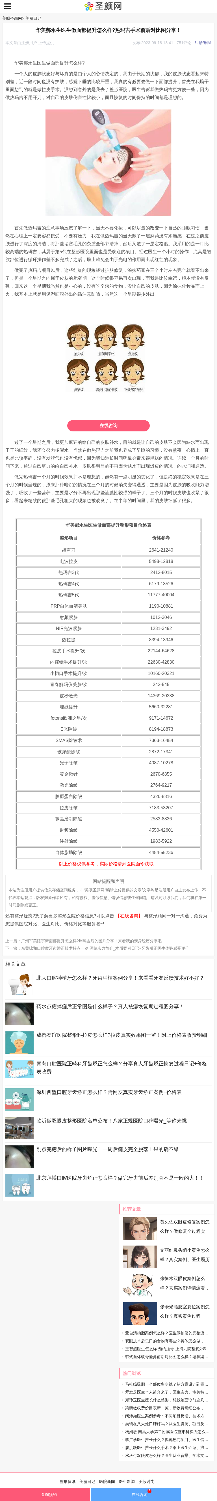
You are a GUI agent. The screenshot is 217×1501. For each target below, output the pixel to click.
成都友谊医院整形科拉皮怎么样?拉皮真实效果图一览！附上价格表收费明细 (121, 1035)
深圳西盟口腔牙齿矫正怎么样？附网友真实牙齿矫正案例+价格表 (109, 1092)
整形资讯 (67, 1481)
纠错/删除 (203, 42)
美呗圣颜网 (12, 18)
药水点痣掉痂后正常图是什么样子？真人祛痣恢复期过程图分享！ (110, 1006)
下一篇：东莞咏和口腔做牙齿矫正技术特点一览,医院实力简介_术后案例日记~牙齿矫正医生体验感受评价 (97, 948)
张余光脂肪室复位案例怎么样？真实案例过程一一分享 (185, 1316)
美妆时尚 (147, 1481)
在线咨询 (108, 425)
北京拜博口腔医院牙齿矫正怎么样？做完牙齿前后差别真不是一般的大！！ (120, 1178)
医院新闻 (107, 1481)
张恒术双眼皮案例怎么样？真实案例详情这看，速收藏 (185, 1288)
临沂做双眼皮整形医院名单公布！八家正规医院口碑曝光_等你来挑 (111, 1121)
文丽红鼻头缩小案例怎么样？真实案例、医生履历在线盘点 (185, 1259)
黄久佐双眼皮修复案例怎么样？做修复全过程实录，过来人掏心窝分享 (185, 1231)
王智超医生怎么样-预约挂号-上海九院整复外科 (166, 1349)
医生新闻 (127, 1481)
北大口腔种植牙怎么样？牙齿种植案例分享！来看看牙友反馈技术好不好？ (120, 978)
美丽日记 (33, 18)
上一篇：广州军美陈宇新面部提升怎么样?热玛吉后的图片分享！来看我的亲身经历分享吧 (83, 941)
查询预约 (45, 1496)
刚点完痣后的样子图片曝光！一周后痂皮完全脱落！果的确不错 (107, 1149)
